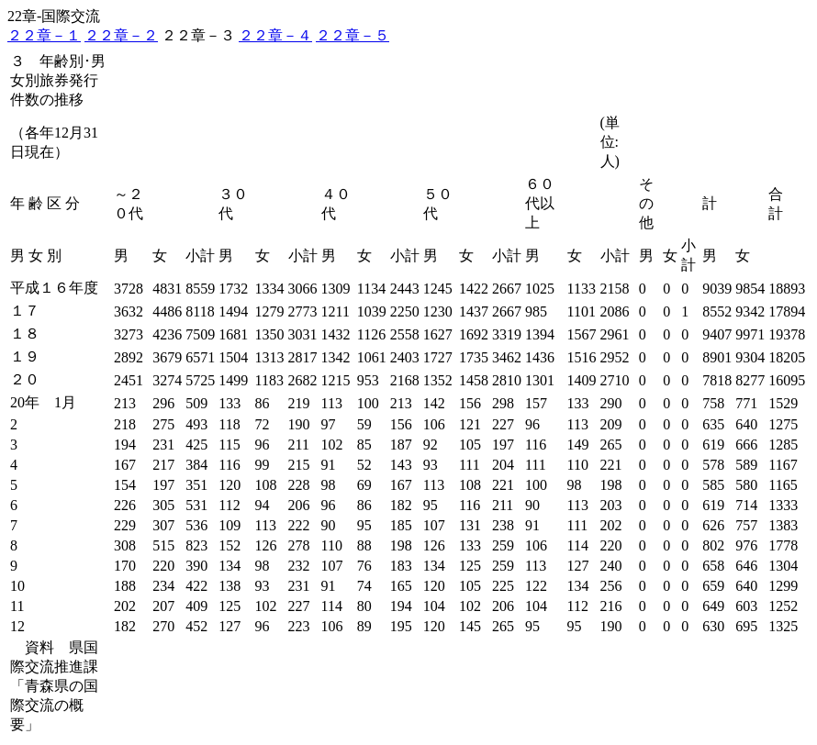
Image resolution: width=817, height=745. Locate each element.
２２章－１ (44, 35)
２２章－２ (121, 35)
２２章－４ (275, 35)
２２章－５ (352, 35)
